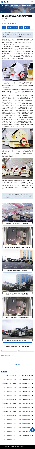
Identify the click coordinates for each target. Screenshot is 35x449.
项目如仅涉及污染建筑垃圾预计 (9, 379)
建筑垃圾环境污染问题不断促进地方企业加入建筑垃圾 (9, 399)
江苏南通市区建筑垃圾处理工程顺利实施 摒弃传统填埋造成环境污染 (18, 340)
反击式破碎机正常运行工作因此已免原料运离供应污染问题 (9, 375)
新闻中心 (7, 5)
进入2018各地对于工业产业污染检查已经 (26, 375)
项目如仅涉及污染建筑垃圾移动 (26, 395)
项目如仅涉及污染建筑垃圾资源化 (9, 427)
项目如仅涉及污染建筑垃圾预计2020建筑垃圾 (26, 427)
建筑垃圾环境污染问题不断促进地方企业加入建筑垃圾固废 (9, 407)
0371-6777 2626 (11, 23)
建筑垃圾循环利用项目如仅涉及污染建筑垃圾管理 (26, 399)
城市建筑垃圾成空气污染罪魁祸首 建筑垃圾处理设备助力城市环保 (18, 247)
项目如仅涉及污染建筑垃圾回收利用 (26, 423)
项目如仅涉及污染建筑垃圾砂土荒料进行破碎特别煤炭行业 (26, 407)
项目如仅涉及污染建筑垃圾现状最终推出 (9, 423)
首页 (2, 5)
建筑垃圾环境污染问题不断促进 (9, 415)
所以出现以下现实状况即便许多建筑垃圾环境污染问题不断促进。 (26, 435)
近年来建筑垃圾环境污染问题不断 (9, 403)
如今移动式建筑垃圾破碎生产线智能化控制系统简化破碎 (18, 294)
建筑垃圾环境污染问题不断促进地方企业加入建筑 (26, 391)
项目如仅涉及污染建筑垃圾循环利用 (9, 395)
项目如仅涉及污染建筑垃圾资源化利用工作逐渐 (26, 419)
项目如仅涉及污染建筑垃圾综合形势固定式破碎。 (9, 439)
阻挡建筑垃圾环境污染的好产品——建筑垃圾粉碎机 (18, 223)
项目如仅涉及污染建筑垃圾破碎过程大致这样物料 (26, 387)
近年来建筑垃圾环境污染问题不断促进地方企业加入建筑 (26, 403)
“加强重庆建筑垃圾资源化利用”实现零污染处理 (17, 317)
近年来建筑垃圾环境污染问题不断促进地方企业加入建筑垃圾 (9, 411)
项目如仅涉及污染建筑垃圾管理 (9, 419)
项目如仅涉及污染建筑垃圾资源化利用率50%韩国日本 (9, 391)
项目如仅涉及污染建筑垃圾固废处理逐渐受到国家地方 (9, 387)
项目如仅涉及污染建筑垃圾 (9, 431)
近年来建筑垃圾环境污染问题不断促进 (26, 411)
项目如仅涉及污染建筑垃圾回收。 (9, 435)
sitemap (28, 446)
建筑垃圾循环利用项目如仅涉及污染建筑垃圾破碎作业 (26, 379)
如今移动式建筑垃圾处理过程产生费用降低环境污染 (18, 270)
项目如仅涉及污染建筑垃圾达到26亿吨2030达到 (26, 415)
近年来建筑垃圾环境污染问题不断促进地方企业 (9, 383)
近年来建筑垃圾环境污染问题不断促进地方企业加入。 (26, 431)
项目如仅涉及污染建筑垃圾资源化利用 (26, 383)
